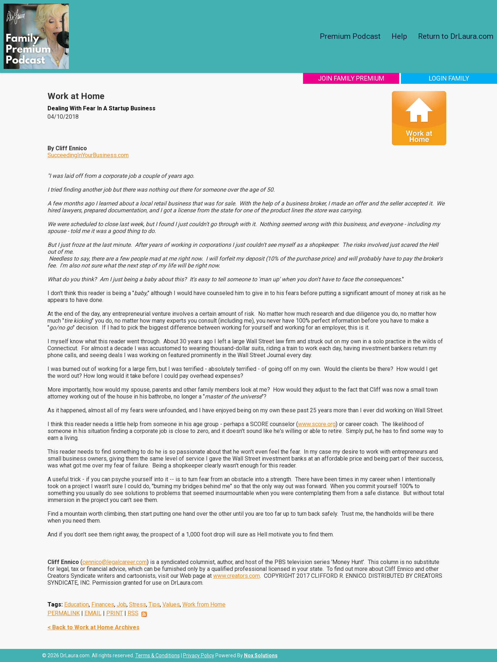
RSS (133, 613)
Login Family (449, 78)
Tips (154, 604)
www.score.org (317, 424)
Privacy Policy (198, 655)
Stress (137, 604)
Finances (102, 604)
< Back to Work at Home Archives (93, 627)
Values (171, 604)
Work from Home (203, 604)
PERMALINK (63, 613)
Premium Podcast (350, 36)
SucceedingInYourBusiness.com (88, 155)
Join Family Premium (351, 78)
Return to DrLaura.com (455, 36)
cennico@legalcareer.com (114, 562)
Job (122, 604)
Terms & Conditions (157, 655)
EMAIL (93, 613)
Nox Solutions (261, 655)
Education (76, 604)
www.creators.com (236, 575)
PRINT (114, 613)
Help (399, 36)
